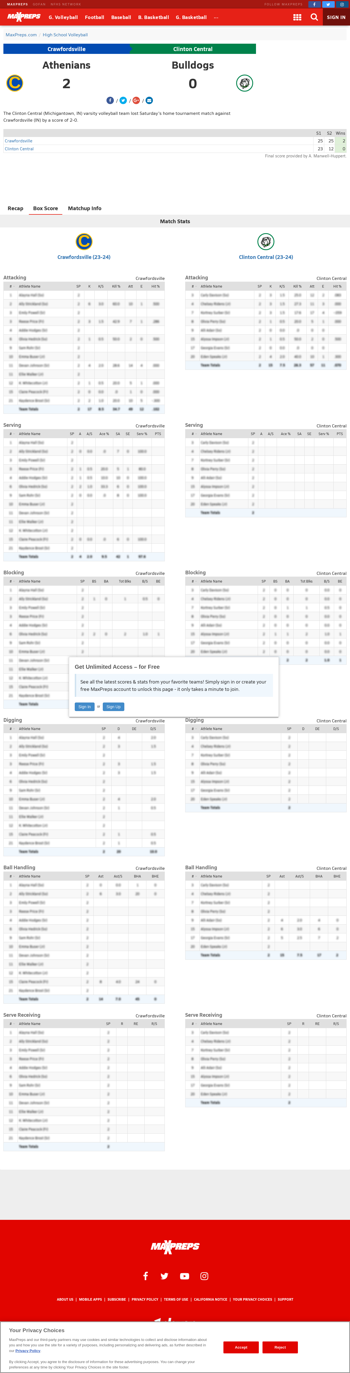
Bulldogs (193, 64)
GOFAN (39, 4)
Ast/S (118, 876)
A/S (89, 433)
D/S (153, 728)
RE (136, 1023)
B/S (145, 581)
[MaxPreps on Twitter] (328, 4)
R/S (154, 1023)
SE (128, 433)
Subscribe (117, 1299)
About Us (65, 1299)
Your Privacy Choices (252, 1299)
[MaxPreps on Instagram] (342, 4)
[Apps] (297, 17)
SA (118, 433)
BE (158, 581)
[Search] (314, 17)
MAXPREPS (17, 4)
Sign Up (113, 707)
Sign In (84, 707)
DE (134, 728)
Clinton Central (193, 49)
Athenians (66, 64)
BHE (155, 876)
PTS (158, 433)
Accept (241, 1347)
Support (285, 1299)
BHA (137, 876)
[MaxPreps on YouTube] (184, 1276)
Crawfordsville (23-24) (83, 256)
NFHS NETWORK (66, 4)
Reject (280, 1347)
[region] (175, 1347)
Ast (100, 876)
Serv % (142, 433)
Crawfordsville (67, 49)
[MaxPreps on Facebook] (314, 4)
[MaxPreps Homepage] (175, 1247)
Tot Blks (125, 581)
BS (94, 581)
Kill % (116, 286)
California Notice (210, 1299)
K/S (101, 286)
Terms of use (176, 1299)
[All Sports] (216, 17)
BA (106, 581)
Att (130, 286)
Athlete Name (29, 286)
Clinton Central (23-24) (266, 256)
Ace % (104, 433)
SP (78, 286)
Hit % (155, 286)
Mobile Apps (90, 1299)
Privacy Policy (145, 1299)
